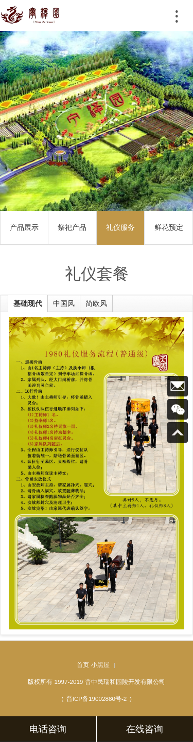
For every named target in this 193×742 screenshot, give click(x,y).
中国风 (64, 303)
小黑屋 (100, 664)
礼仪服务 (120, 227)
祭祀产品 (72, 227)
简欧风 (96, 303)
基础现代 (27, 303)
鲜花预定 (168, 227)
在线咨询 (144, 729)
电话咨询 (47, 729)
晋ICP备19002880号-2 (96, 698)
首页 (83, 664)
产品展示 (24, 227)
